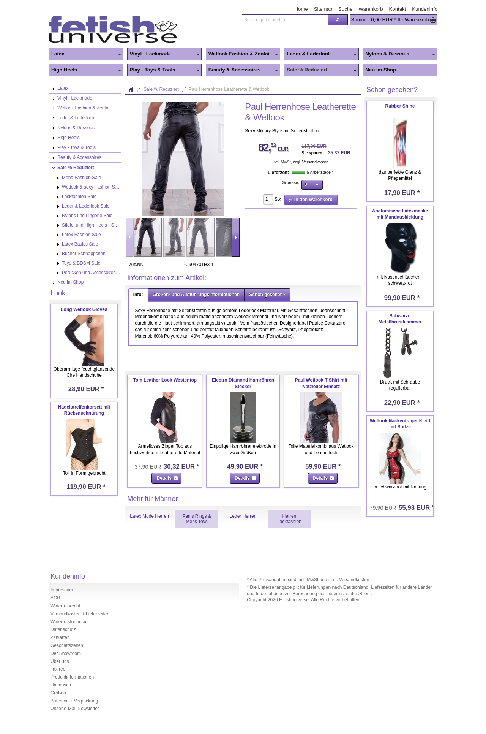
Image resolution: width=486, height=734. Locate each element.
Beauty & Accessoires (242, 70)
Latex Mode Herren (149, 516)
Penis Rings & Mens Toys (196, 519)
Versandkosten (315, 162)
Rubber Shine (400, 106)
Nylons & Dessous (399, 54)
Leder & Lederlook (320, 54)
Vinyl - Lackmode (163, 54)
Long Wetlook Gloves (84, 309)
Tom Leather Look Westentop (165, 380)
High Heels (85, 70)
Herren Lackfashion (289, 519)
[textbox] (285, 19)
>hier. (364, 593)
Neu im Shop (380, 70)
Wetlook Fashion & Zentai (242, 54)
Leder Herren (243, 516)
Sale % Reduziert (320, 70)
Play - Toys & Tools (163, 70)
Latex (85, 54)
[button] (337, 19)
